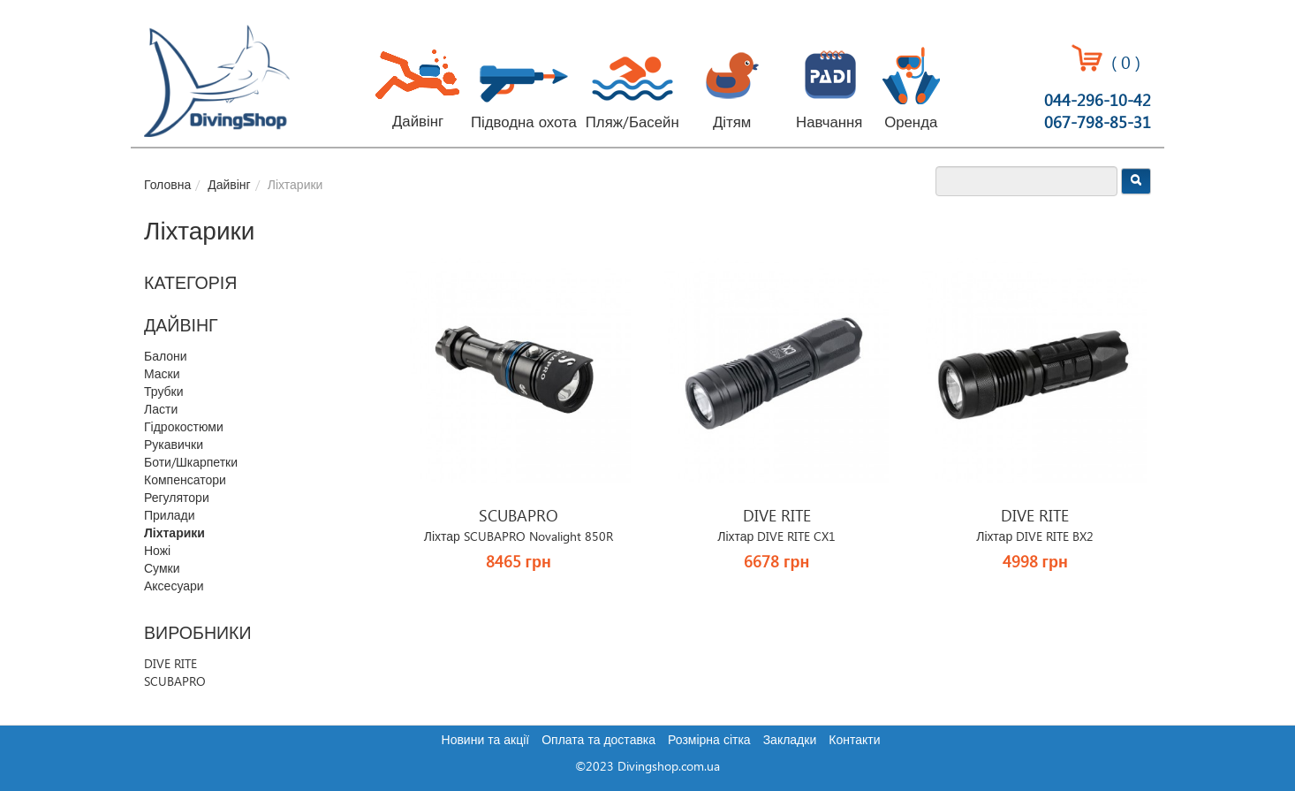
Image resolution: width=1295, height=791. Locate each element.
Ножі (157, 551)
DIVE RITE (170, 665)
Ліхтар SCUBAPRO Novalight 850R (518, 537)
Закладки (790, 741)
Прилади (169, 516)
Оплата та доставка (598, 741)
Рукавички (173, 445)
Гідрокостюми (183, 428)
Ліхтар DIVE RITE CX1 (776, 537)
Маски (162, 375)
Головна (167, 186)
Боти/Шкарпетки (191, 463)
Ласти (161, 410)
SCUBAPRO (175, 682)
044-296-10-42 (1097, 101)
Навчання (829, 123)
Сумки (162, 569)
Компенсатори (185, 481)
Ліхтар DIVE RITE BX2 (1035, 537)
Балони (165, 357)
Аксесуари (174, 587)
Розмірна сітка (709, 741)
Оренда (910, 123)
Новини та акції (486, 741)
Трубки (164, 392)
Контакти (854, 741)
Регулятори (176, 498)
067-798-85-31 (1097, 123)
